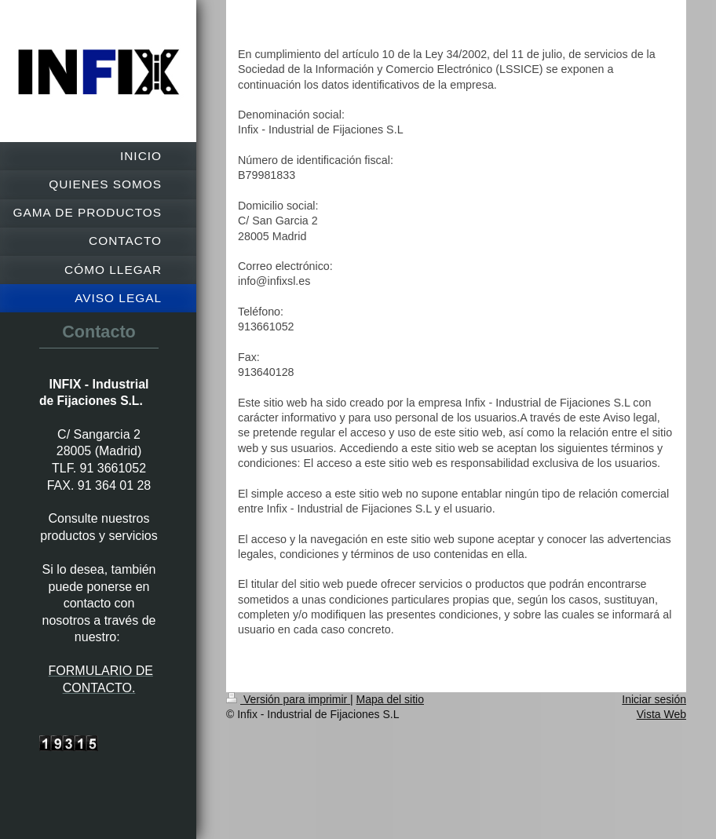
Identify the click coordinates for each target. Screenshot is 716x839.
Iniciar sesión (654, 699)
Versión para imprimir (288, 699)
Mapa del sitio (390, 699)
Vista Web (661, 714)
